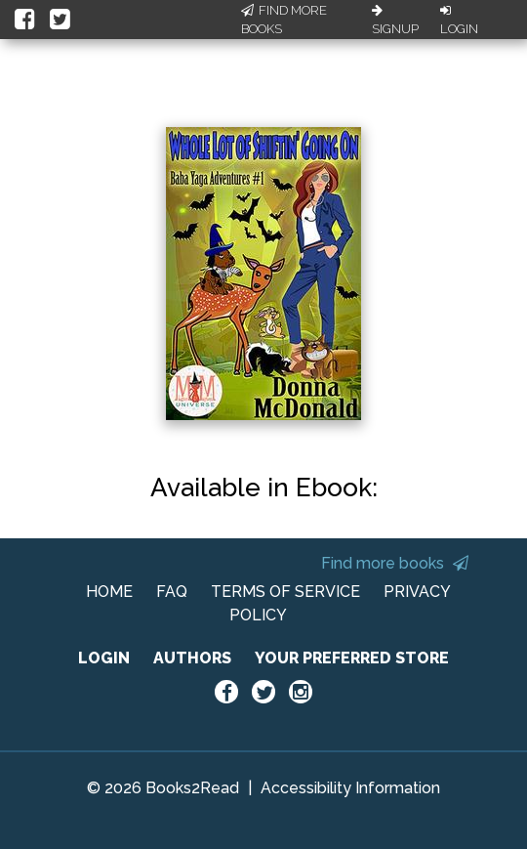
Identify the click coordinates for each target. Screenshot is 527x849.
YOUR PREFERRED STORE (352, 658)
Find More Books (284, 20)
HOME (109, 591)
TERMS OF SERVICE (285, 591)
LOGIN (104, 658)
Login (459, 20)
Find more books (394, 563)
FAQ (171, 591)
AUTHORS (192, 658)
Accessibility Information (350, 788)
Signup (395, 20)
